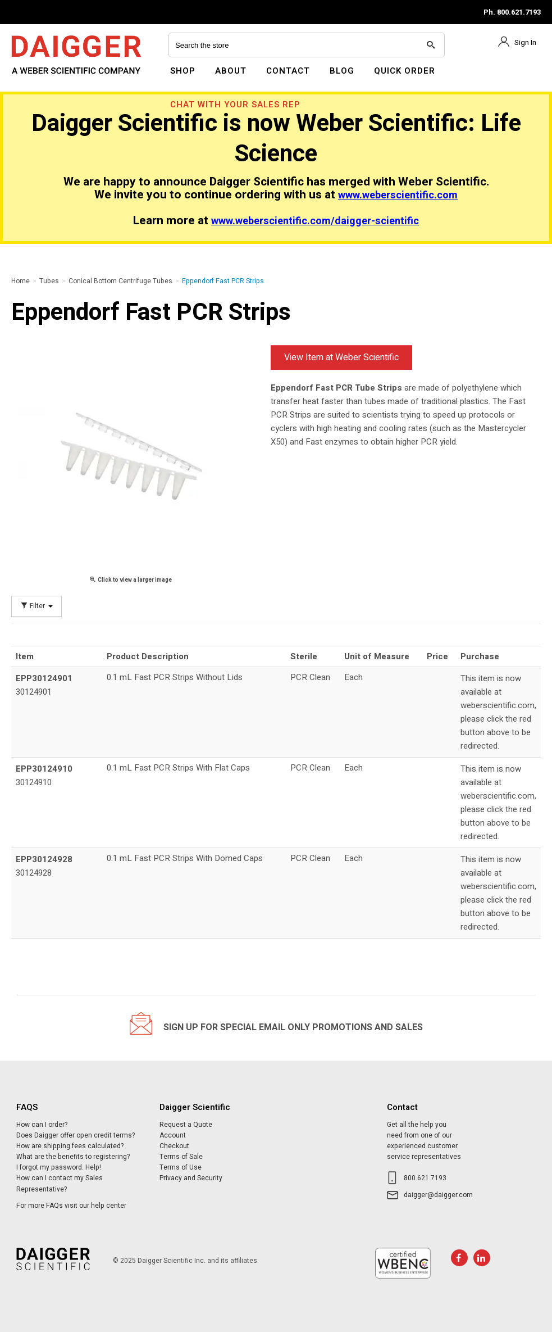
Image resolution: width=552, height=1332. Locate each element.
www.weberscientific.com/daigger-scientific (315, 221)
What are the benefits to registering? (73, 1157)
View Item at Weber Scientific (341, 357)
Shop (182, 71)
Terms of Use (180, 1167)
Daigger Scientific (41, 77)
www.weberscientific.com (398, 195)
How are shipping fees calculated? (70, 1146)
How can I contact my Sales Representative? (59, 1183)
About (231, 71)
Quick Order (404, 71)
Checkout (174, 1146)
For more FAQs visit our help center (71, 1205)
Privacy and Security (190, 1178)
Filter (36, 606)
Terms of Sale (181, 1157)
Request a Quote (185, 1125)
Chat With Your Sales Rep (235, 104)
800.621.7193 (425, 1178)
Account (172, 1135)
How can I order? (41, 1125)
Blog (342, 71)
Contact (288, 71)
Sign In (525, 42)
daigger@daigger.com (438, 1195)
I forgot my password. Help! (58, 1167)
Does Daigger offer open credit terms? (75, 1135)
